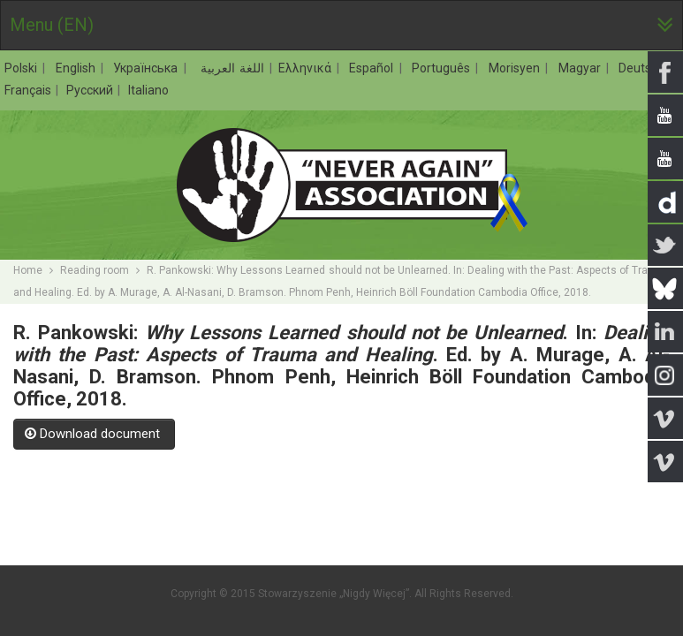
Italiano (148, 90)
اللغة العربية (230, 68)
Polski (23, 68)
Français (29, 90)
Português (443, 68)
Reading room (94, 270)
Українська (147, 68)
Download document (94, 434)
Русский (91, 90)
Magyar (581, 68)
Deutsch (643, 68)
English (78, 68)
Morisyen (516, 68)
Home (27, 270)
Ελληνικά (307, 68)
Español (373, 68)
